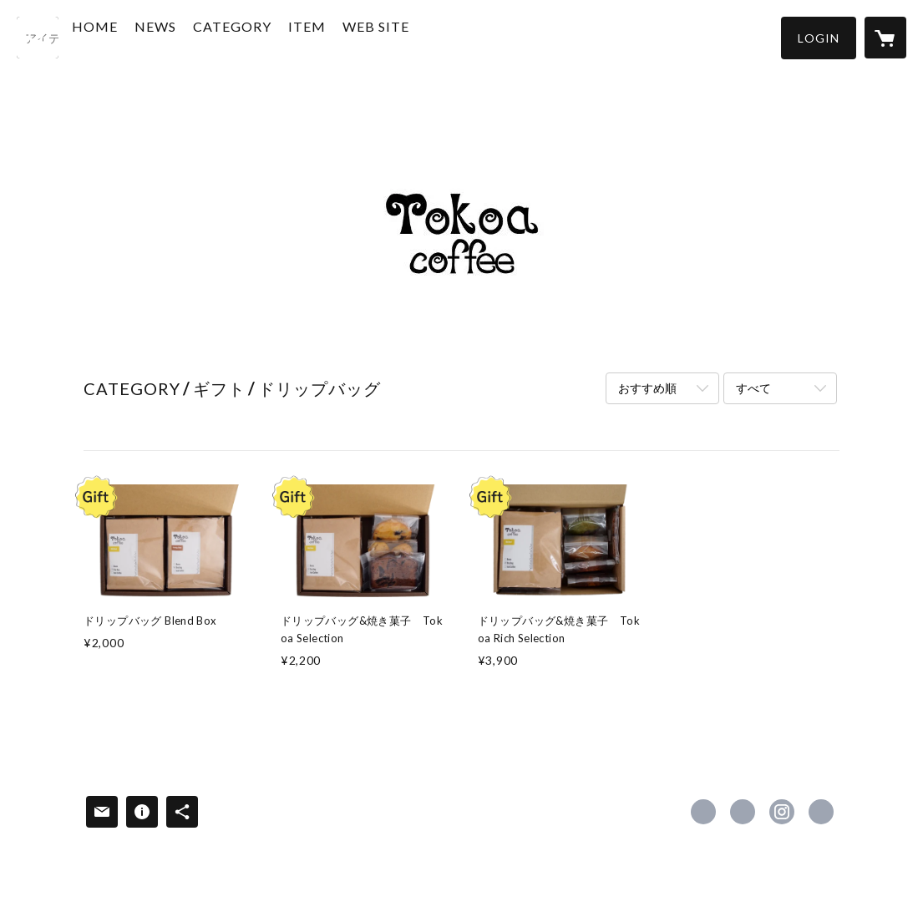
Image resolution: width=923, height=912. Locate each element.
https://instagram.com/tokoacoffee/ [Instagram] (781, 811)
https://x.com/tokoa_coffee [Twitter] (742, 811)
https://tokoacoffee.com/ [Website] (821, 811)
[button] (818, 38)
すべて (753, 388)
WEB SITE (412, 36)
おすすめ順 (647, 388)
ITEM (344, 36)
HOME (132, 36)
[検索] (37, 37)
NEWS (192, 36)
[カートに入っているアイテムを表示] (885, 37)
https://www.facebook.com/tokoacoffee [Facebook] (703, 811)
